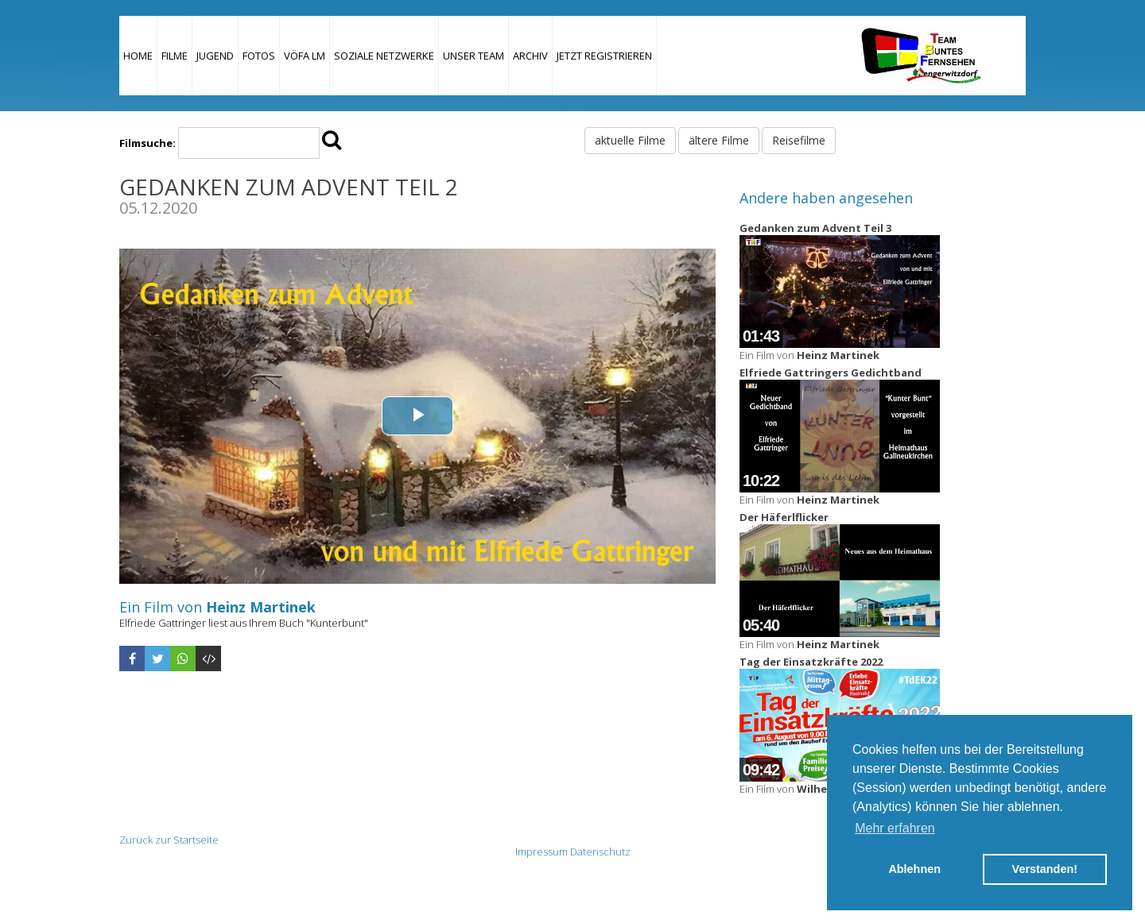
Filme (174, 55)
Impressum (541, 851)
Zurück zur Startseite (169, 839)
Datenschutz (600, 851)
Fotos (259, 55)
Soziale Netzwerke (384, 55)
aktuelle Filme (630, 140)
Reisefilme (798, 140)
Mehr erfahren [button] (895, 828)
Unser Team (473, 55)
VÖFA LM (304, 55)
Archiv (530, 55)
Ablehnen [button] (914, 869)
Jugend (215, 55)
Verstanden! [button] (1044, 869)
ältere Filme (719, 140)
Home (138, 55)
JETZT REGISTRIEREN (604, 55)
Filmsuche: (147, 143)
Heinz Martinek (261, 606)
